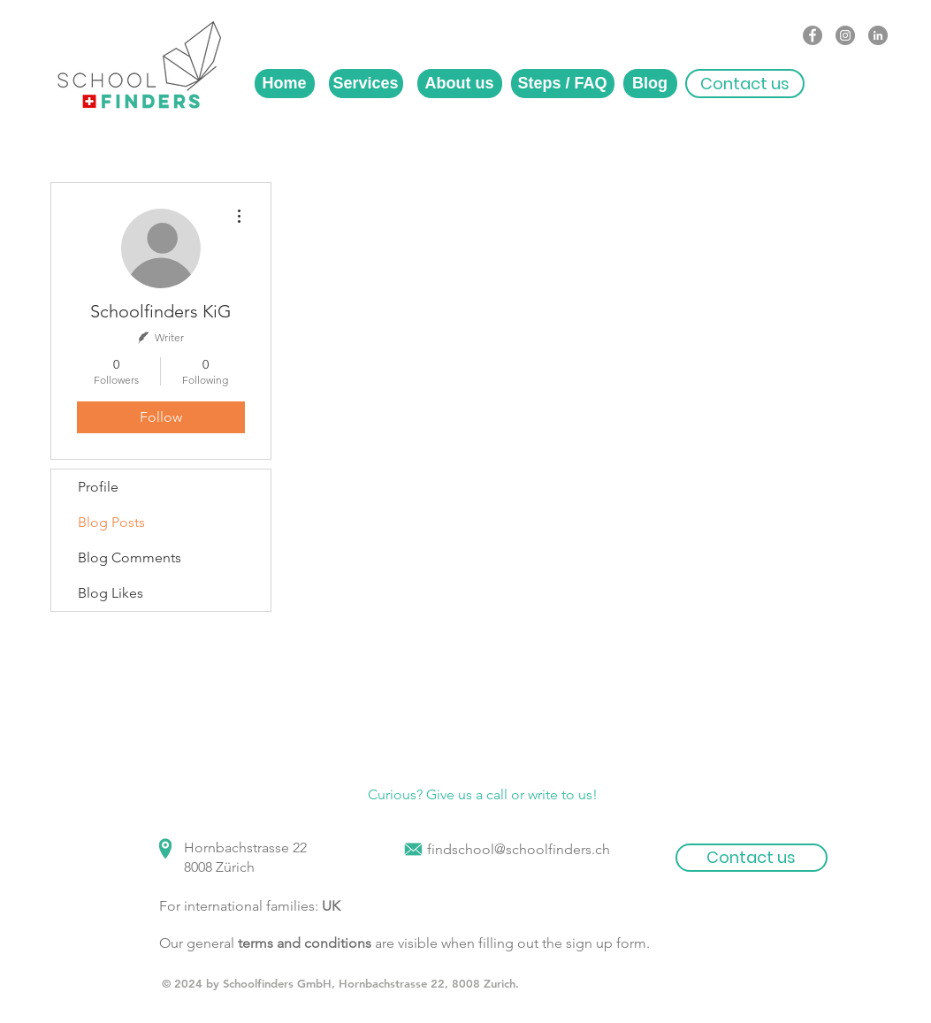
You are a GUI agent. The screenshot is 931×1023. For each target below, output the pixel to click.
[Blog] (650, 83)
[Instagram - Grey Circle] (845, 35)
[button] (745, 83)
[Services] (366, 83)
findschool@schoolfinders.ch (518, 849)
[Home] (285, 83)
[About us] (459, 83)
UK (331, 905)
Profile (98, 486)
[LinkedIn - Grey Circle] (878, 35)
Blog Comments (129, 557)
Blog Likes (110, 592)
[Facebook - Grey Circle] (812, 35)
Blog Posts (111, 522)
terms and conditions (304, 943)
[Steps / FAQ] (562, 83)
